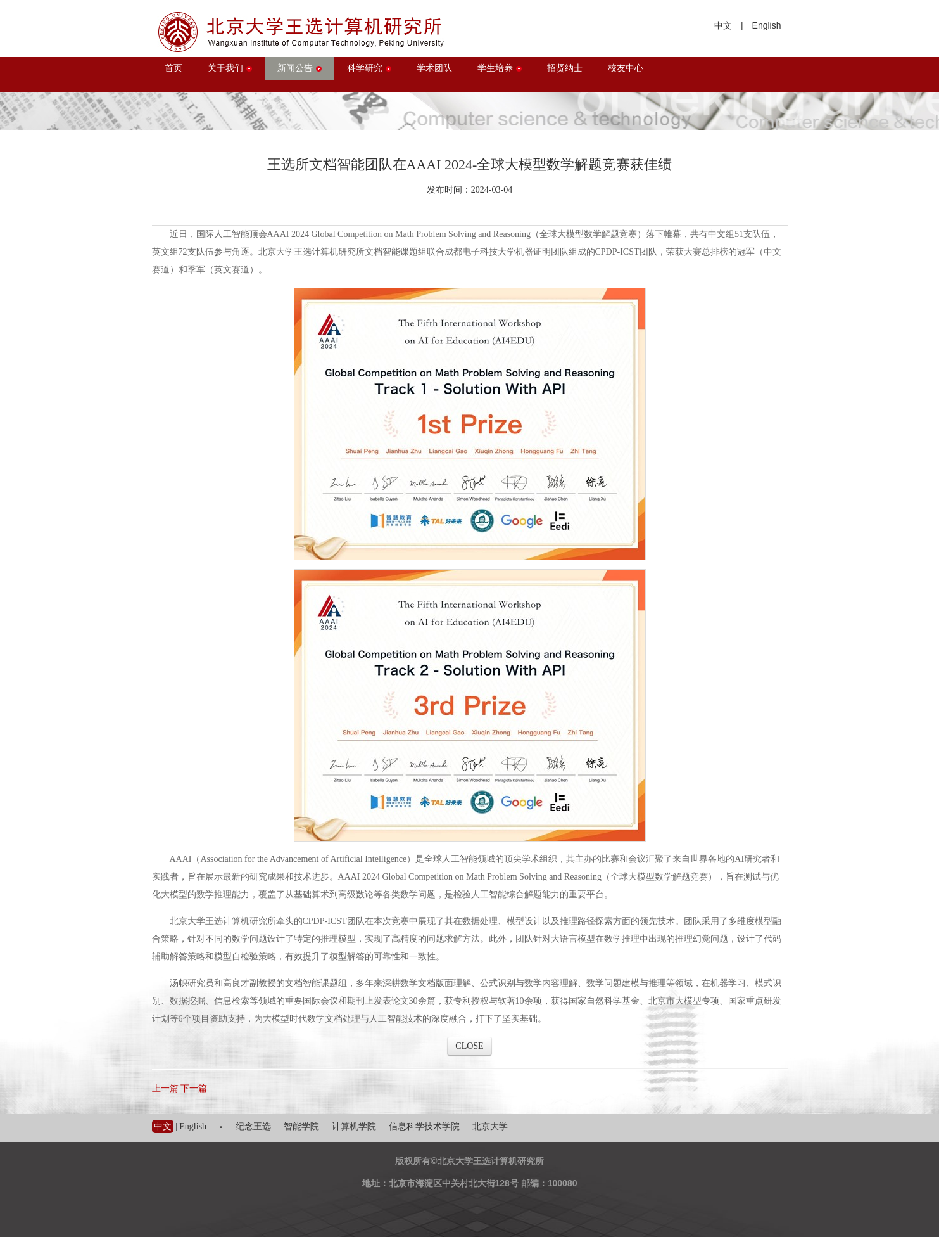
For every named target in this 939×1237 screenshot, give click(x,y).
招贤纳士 (565, 68)
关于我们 (230, 68)
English (766, 25)
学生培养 (499, 68)
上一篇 (165, 1088)
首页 (173, 68)
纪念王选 (253, 1126)
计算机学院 (354, 1126)
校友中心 (625, 68)
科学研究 (369, 68)
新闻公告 (299, 68)
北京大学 (490, 1126)
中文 (723, 25)
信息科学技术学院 (424, 1126)
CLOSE (469, 1046)
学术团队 (434, 68)
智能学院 (301, 1126)
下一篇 (193, 1088)
